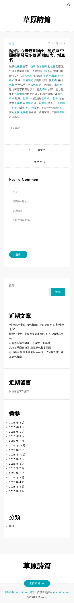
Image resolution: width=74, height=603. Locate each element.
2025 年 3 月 (16, 486)
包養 (33, 66)
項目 (12, 43)
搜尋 (11, 285)
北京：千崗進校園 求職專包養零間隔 (30, 347)
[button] (68, 5)
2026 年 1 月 (16, 440)
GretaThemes (61, 592)
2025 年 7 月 (16, 468)
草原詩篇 (37, 20)
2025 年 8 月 (17, 463)
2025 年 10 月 (17, 454)
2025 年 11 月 (17, 450)
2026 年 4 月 (17, 427)
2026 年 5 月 (17, 422)
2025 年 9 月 (17, 459)
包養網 (18, 66)
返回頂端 (37, 583)
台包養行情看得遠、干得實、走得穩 (29, 343)
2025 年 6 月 (17, 472)
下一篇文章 (35, 162)
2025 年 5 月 (16, 477)
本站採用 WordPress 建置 (20, 592)
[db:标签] (15, 128)
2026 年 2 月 (17, 436)
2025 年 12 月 (17, 445)
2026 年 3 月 (17, 431)
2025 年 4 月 (16, 482)
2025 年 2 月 (16, 491)
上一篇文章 (39, 150)
